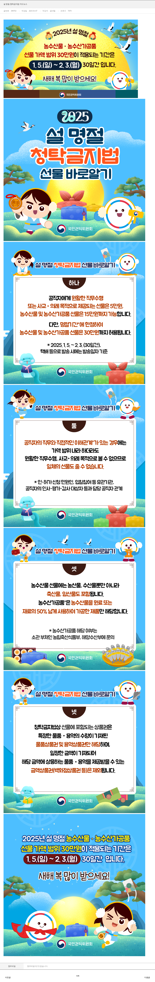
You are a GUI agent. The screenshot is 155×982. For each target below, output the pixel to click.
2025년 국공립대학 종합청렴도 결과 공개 (152, 977)
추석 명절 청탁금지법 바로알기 (2, 977)
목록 (77, 976)
